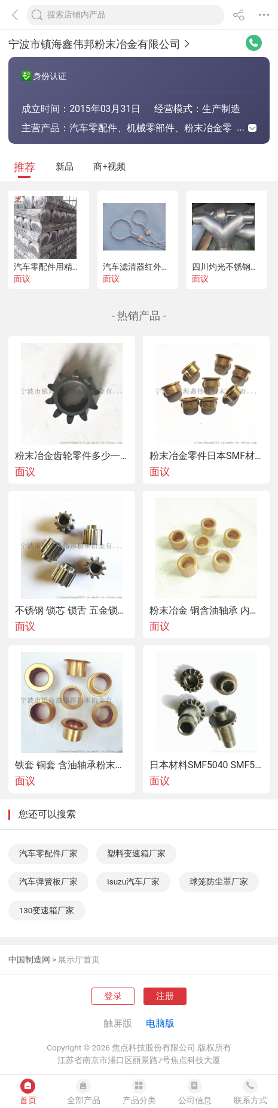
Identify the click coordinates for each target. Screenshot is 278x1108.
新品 (65, 166)
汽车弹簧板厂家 (48, 881)
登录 (113, 996)
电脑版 (160, 1023)
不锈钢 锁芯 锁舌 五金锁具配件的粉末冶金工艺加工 (72, 610)
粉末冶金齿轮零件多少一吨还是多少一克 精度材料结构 (72, 456)
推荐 (24, 167)
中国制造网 (29, 959)
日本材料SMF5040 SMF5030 (206, 765)
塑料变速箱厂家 (136, 853)
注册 (165, 996)
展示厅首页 (79, 959)
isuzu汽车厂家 (133, 881)
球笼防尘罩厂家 (219, 881)
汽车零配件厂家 (48, 853)
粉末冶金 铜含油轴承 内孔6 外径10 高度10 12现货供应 (206, 610)
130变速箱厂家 (47, 910)
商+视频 (109, 166)
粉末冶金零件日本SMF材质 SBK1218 (206, 456)
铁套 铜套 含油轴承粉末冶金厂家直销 (72, 765)
